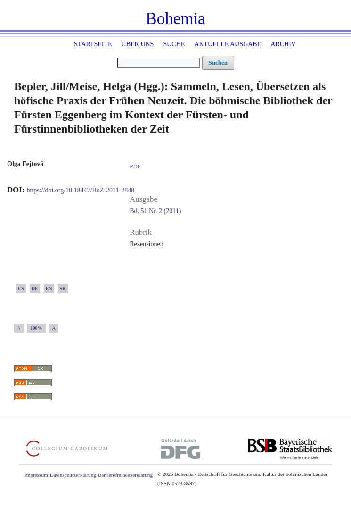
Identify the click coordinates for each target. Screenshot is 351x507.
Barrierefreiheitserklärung (125, 475)
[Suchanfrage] (158, 63)
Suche (174, 44)
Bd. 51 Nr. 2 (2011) (155, 211)
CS (21, 288)
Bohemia (175, 18)
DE (35, 288)
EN (49, 288)
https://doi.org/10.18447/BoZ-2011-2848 (81, 190)
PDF (135, 166)
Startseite (93, 44)
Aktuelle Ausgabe (227, 44)
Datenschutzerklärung (73, 475)
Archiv (283, 44)
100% (36, 328)
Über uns (138, 44)
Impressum (36, 475)
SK (63, 288)
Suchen (218, 62)
